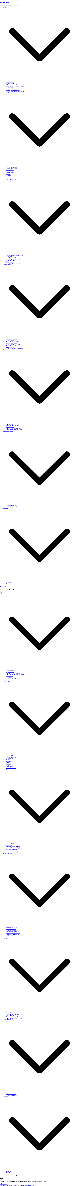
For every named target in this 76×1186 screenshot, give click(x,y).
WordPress (32, 1185)
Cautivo (8, 174)
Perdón (7, 171)
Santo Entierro (9, 178)
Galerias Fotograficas (8, 431)
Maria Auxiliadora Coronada (13, 258)
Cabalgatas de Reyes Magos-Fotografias (15, 86)
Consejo (5, 349)
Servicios (8, 584)
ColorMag (26, 1185)
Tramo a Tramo (4, 2)
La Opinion (9, 88)
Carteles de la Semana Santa (13, 428)
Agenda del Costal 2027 (12, 341)
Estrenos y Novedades (11, 343)
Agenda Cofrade (10, 83)
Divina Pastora (9, 262)
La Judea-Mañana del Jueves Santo (14, 348)
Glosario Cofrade (10, 82)
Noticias (5, 7)
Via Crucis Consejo (10, 427)
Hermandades (6, 92)
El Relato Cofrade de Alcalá (12, 90)
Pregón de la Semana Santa (12, 425)
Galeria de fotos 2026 (11, 505)
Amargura (8, 175)
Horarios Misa (9, 87)
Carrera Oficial (9, 424)
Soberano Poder (10, 172)
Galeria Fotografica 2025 (12, 506)
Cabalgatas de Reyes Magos (13, 84)
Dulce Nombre (9, 256)
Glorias (5, 180)
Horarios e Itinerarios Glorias (13, 344)
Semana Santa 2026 (7, 264)
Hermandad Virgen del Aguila (13, 259)
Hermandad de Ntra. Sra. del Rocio (14, 255)
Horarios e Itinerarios (11, 340)
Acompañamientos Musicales (13, 345)
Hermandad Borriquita (11, 167)
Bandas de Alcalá (10, 347)
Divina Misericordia (11, 179)
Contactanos (9, 582)
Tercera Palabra (10, 170)
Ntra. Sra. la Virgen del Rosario (13, 263)
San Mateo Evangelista (11, 260)
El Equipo (5, 508)
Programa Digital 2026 (11, 339)
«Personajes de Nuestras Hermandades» (15, 91)
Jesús (7, 176)
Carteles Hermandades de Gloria (14, 429)
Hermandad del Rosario (11, 168)
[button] (39, 80)
